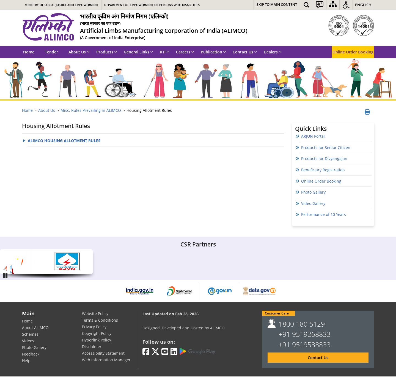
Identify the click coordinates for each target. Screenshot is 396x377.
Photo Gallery (313, 192)
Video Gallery (313, 204)
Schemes (30, 334)
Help (26, 361)
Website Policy (95, 314)
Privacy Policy (94, 327)
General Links (138, 52)
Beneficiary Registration (323, 170)
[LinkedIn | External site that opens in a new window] (173, 352)
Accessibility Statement (103, 353)
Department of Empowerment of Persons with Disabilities (152, 5)
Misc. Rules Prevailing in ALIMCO (91, 110)
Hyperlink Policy (96, 340)
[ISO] (351, 25)
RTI (164, 52)
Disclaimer (91, 347)
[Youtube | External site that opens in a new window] (164, 352)
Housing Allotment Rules (56, 126)
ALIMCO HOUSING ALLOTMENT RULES (64, 141)
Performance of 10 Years (325, 215)
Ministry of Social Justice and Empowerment (61, 5)
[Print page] (367, 112)
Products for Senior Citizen (325, 148)
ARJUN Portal (313, 136)
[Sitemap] (332, 5)
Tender (51, 52)
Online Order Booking (352, 52)
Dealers (273, 52)
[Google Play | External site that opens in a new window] (197, 352)
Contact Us (245, 52)
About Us (79, 52)
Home (28, 52)
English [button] (363, 4)
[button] (306, 5)
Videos (28, 341)
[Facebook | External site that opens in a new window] (145, 352)
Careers (185, 52)
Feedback (30, 354)
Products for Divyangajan (324, 159)
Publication (213, 52)
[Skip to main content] (277, 5)
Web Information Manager (106, 360)
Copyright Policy (96, 334)
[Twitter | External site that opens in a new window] (155, 352)
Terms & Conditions (100, 320)
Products (106, 52)
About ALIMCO (35, 328)
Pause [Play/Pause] (5, 275)
